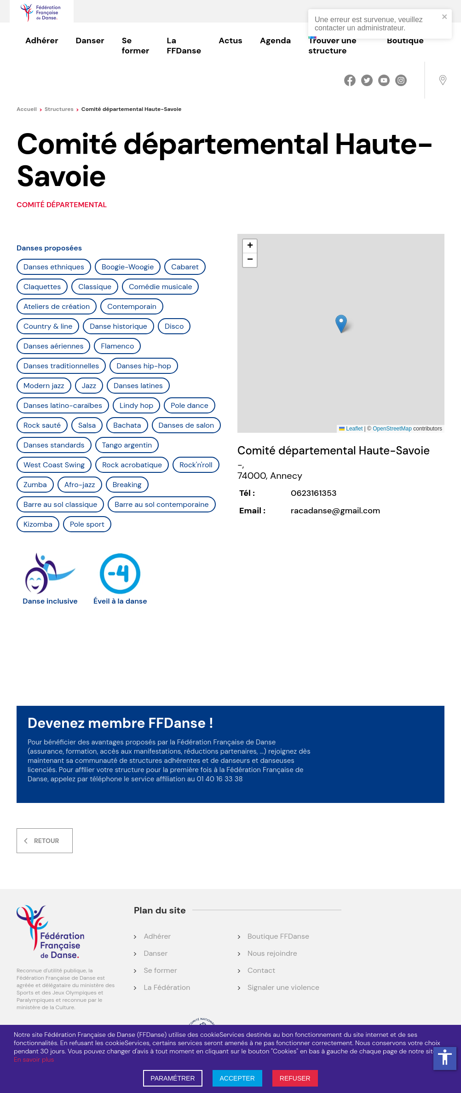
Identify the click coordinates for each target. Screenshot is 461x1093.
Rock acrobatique (132, 465)
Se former (136, 45)
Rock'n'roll (195, 465)
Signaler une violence (283, 987)
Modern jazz (43, 385)
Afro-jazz (79, 484)
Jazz (89, 385)
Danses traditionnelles (61, 366)
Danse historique (118, 326)
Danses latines (138, 385)
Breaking (127, 484)
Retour (46, 841)
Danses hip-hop (143, 366)
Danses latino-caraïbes (62, 405)
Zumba (35, 484)
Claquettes (42, 286)
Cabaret (185, 267)
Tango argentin (127, 445)
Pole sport (87, 524)
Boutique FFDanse (278, 936)
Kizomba (37, 524)
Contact (261, 970)
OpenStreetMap (392, 428)
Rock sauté (42, 425)
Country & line (47, 326)
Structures (62, 109)
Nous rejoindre (272, 953)
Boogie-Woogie (128, 267)
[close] (445, 17)
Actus (230, 40)
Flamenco (117, 346)
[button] (341, 323)
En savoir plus (34, 1059)
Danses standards (54, 445)
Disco (174, 326)
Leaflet (351, 428)
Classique (94, 286)
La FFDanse (184, 45)
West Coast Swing (54, 465)
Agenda (275, 40)
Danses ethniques (53, 267)
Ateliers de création (56, 306)
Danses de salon (186, 425)
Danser (90, 40)
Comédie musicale (160, 286)
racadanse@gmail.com (335, 510)
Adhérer (41, 40)
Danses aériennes (53, 346)
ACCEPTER (237, 1078)
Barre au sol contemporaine (161, 504)
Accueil (29, 109)
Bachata (127, 425)
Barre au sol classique (60, 504)
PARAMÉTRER (172, 1078)
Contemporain (131, 306)
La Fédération (167, 987)
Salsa (87, 425)
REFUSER (295, 1078)
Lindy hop (136, 405)
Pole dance (189, 405)
